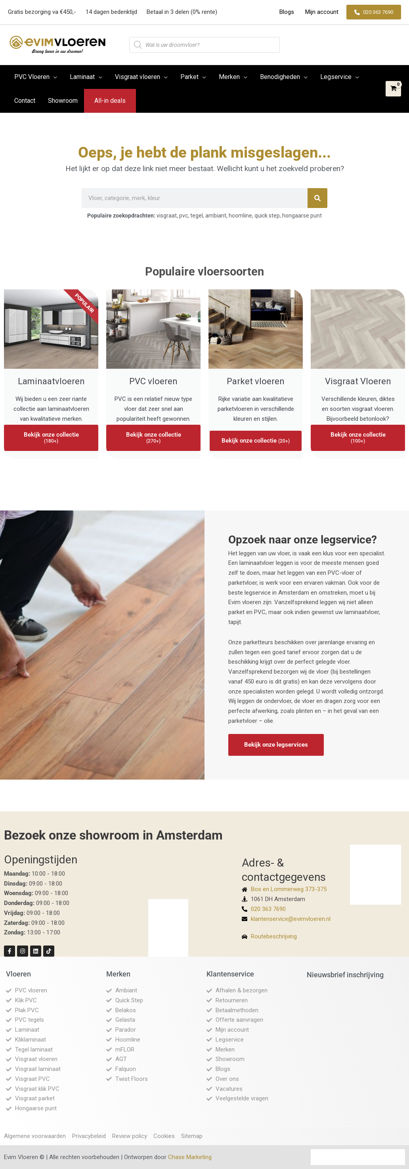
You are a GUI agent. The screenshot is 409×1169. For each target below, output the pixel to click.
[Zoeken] (317, 198)
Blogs (287, 11)
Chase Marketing (190, 1157)
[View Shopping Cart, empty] (393, 88)
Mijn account (321, 11)
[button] (373, 12)
